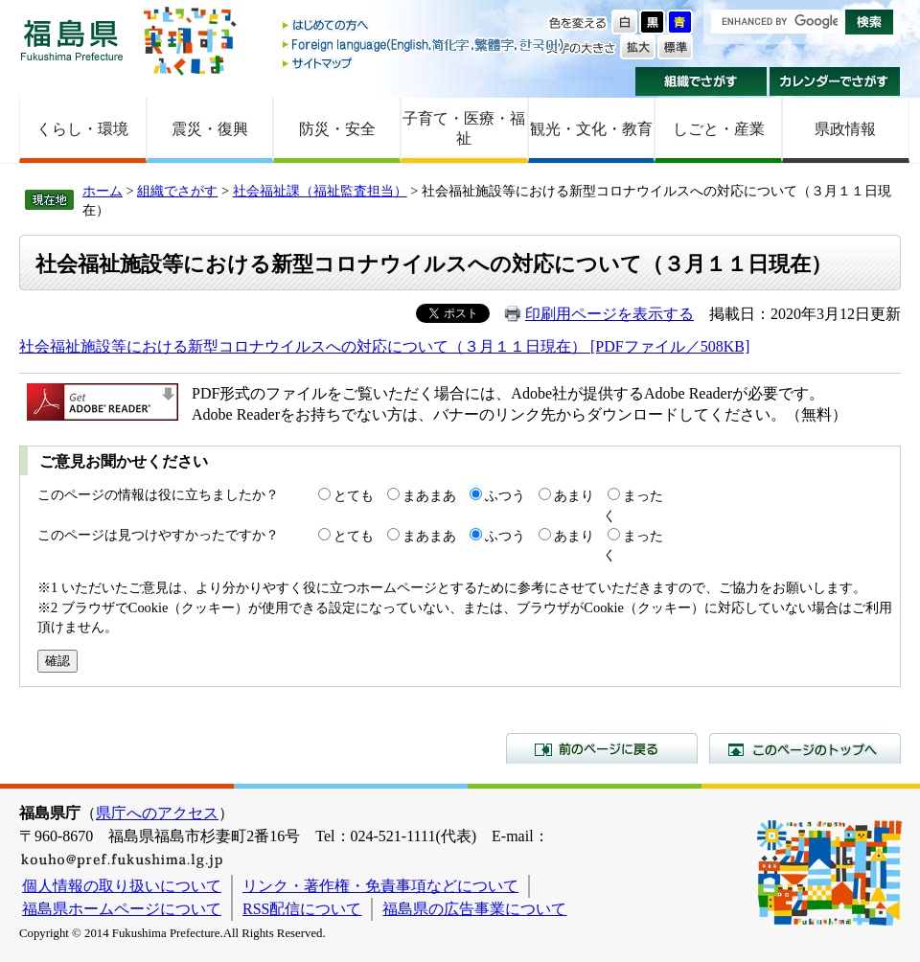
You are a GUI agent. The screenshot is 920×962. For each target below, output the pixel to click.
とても (354, 495)
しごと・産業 (719, 129)
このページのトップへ (805, 748)
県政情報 (845, 129)
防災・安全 (337, 129)
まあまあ (429, 495)
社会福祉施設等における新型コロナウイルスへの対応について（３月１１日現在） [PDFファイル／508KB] (384, 346)
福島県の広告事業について (474, 909)
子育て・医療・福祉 (463, 128)
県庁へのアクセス (157, 813)
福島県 (72, 39)
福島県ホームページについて (121, 909)
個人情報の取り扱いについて (121, 886)
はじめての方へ (424, 26)
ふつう (505, 495)
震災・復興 (210, 129)
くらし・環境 (82, 129)
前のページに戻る (602, 748)
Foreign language (424, 44)
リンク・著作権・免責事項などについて (380, 886)
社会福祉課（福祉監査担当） (320, 190)
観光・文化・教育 (591, 129)
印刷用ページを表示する (609, 314)
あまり (574, 495)
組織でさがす (701, 81)
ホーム (102, 190)
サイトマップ (424, 63)
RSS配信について (301, 909)
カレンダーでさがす (835, 81)
